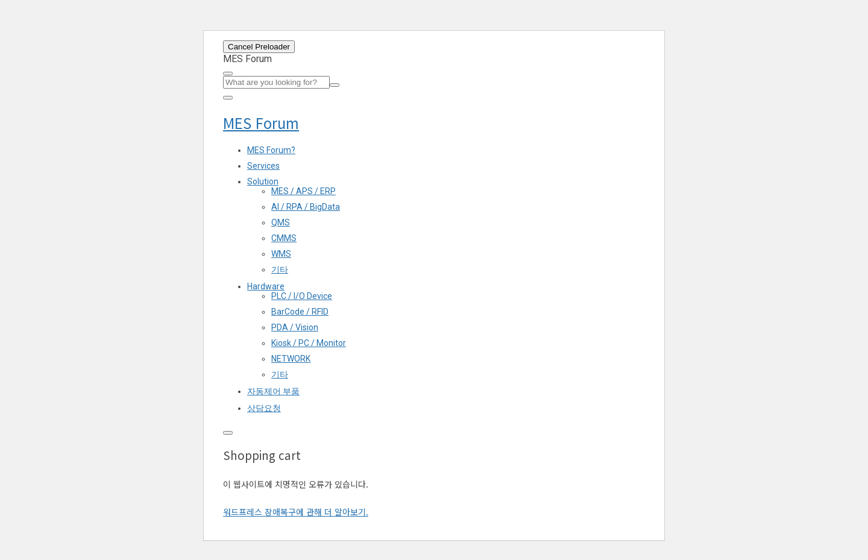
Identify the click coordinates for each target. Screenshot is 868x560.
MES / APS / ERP (303, 191)
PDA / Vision (294, 327)
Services (263, 166)
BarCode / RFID (300, 311)
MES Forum (261, 122)
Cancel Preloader (259, 46)
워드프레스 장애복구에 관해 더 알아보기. (295, 512)
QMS (280, 222)
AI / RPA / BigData (305, 207)
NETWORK (290, 358)
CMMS (284, 238)
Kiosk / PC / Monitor (308, 343)
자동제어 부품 (273, 391)
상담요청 (264, 408)
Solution (262, 181)
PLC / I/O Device (301, 296)
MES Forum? (271, 150)
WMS (281, 254)
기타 (279, 269)
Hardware (266, 286)
